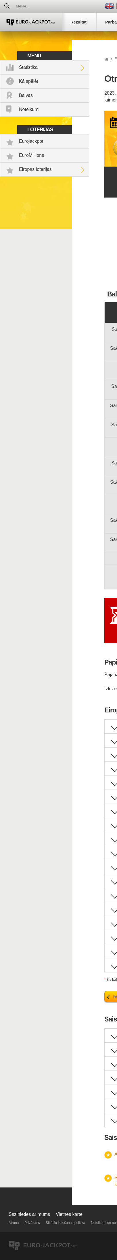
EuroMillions (31, 155)
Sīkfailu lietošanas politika (65, 1223)
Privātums (32, 1223)
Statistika (28, 67)
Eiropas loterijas (35, 169)
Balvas (26, 95)
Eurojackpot (31, 141)
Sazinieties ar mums (29, 1214)
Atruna (14, 1223)
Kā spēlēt (28, 81)
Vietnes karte (69, 1214)
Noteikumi (29, 109)
